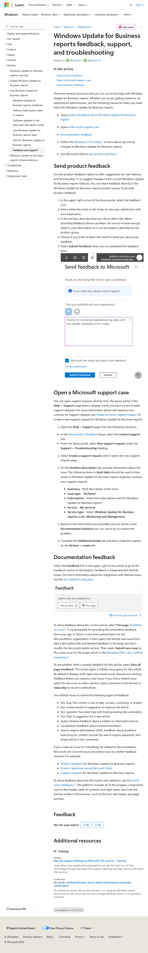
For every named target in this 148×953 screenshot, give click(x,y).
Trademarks (114, 936)
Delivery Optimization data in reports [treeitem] (27, 113)
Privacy (79, 936)
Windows (69, 27)
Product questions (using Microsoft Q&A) (86, 768)
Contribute (64, 936)
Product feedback (72, 763)
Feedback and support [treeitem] (25, 150)
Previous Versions (32, 936)
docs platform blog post (78, 579)
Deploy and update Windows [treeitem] (23, 33)
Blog (49, 936)
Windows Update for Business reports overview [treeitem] (26, 73)
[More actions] (140, 27)
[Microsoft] (6, 5)
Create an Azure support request (116, 414)
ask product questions (103, 154)
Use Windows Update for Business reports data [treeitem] (27, 133)
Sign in (140, 4)
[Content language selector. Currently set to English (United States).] (20, 928)
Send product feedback (69, 75)
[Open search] (131, 5)
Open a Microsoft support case (74, 80)
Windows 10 (94, 60)
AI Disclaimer (11, 936)
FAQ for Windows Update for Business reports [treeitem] (29, 142)
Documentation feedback (71, 84)
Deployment (84, 27)
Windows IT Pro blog (87, 142)
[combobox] (24, 26)
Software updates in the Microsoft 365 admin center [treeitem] (28, 123)
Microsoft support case (84, 127)
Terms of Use (97, 936)
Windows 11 (76, 60)
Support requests (71, 773)
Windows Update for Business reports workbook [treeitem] (28, 103)
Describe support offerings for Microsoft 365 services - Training (90, 860)
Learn (57, 27)
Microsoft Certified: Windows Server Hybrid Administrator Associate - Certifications (93, 884)
